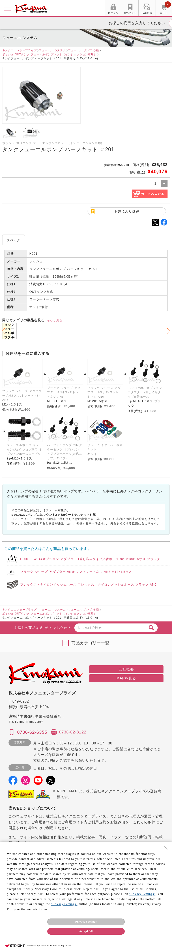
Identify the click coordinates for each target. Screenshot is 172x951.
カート (165, 8)
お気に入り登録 (126, 211)
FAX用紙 (147, 13)
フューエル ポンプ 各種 (83, 50)
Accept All (86, 931)
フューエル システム (52, 50)
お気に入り (130, 13)
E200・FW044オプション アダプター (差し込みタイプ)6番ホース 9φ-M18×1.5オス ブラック (90, 559)
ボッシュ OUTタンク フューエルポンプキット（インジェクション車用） (49, 54)
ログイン (113, 13)
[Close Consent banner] (166, 848)
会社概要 (126, 669)
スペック (13, 240)
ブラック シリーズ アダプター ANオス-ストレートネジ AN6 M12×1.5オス (76, 572)
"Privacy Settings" (142, 894)
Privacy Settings (86, 921)
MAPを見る (126, 678)
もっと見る (54, 320)
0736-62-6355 (32, 732)
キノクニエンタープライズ (19, 50)
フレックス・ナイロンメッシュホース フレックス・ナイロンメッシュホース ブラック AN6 (88, 584)
